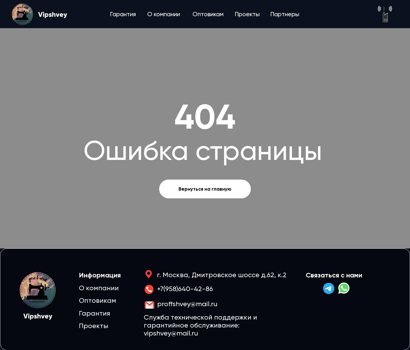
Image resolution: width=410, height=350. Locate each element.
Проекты (247, 14)
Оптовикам (208, 14)
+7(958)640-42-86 (185, 289)
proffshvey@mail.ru (187, 304)
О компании (163, 14)
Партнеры (284, 14)
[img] (385, 14)
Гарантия (123, 14)
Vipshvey (52, 14)
